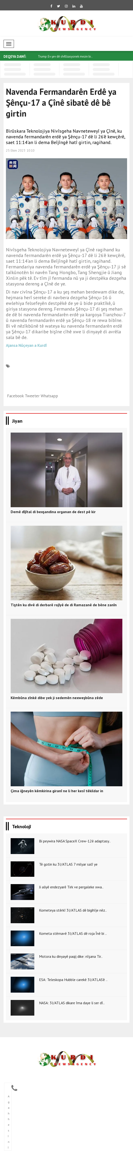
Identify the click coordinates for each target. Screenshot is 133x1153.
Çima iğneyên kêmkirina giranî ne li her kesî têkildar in (57, 790)
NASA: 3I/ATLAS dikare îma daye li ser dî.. (72, 1002)
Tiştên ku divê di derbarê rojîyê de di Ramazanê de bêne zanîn (64, 604)
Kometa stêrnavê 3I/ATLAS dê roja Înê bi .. (73, 933)
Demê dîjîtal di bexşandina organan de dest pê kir (53, 511)
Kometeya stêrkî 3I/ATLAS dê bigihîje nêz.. (73, 910)
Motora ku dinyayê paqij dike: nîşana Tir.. (70, 956)
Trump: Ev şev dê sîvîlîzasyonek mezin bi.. (65, 56)
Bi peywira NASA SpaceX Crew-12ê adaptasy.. (75, 841)
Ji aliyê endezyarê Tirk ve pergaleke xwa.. (71, 887)
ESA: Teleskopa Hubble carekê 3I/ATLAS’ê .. (73, 979)
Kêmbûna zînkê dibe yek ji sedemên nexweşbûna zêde (57, 697)
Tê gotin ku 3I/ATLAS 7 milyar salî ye (68, 864)
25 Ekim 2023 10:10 (20, 150)
